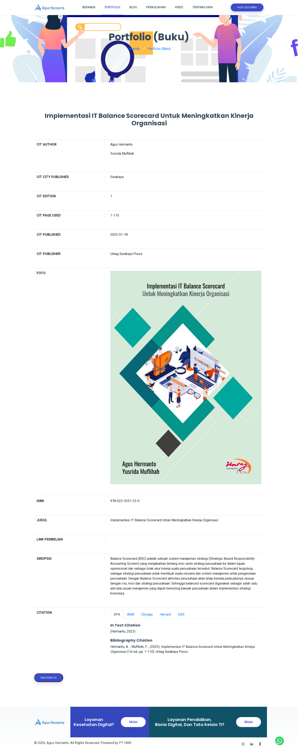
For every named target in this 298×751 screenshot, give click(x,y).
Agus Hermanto (58, 743)
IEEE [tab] (181, 614)
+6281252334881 (247, 7)
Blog (133, 7)
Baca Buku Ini (48, 677)
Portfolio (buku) (159, 49)
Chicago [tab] (147, 614)
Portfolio (112, 7)
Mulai (133, 722)
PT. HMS (125, 743)
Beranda (88, 7)
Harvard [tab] (165, 614)
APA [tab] (117, 614)
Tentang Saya (202, 7)
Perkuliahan (156, 7)
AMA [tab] (130, 614)
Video (179, 7)
